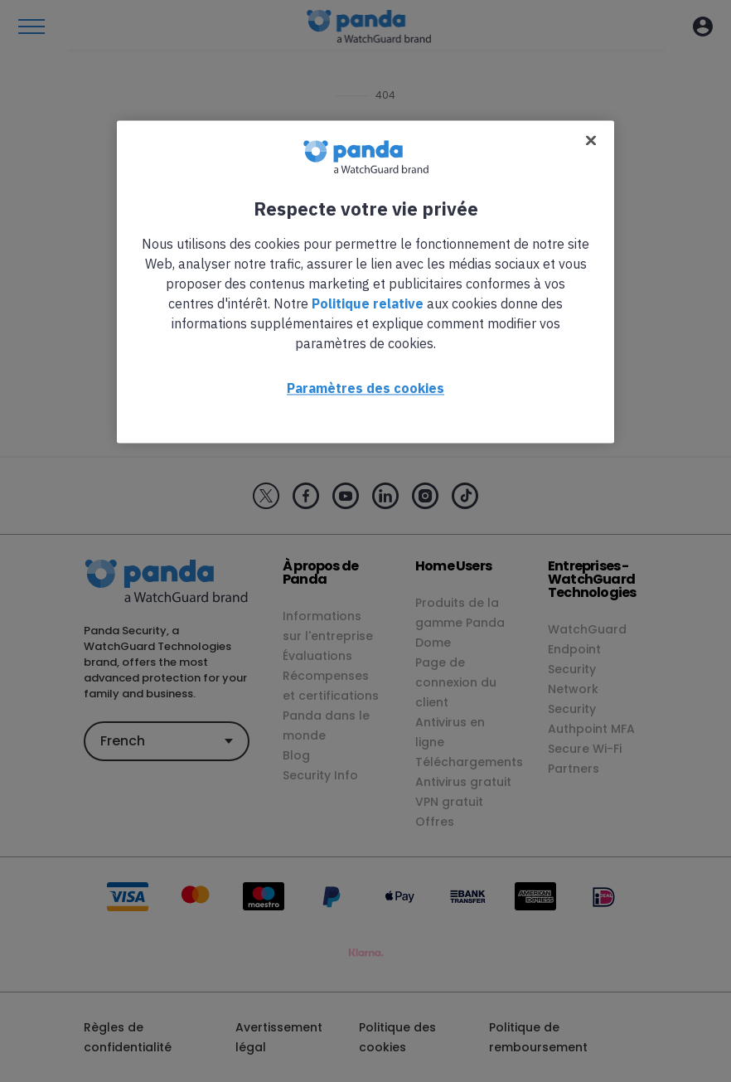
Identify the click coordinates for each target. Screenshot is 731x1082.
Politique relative (368, 303)
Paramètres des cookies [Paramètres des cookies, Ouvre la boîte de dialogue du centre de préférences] (365, 388)
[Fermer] (591, 140)
